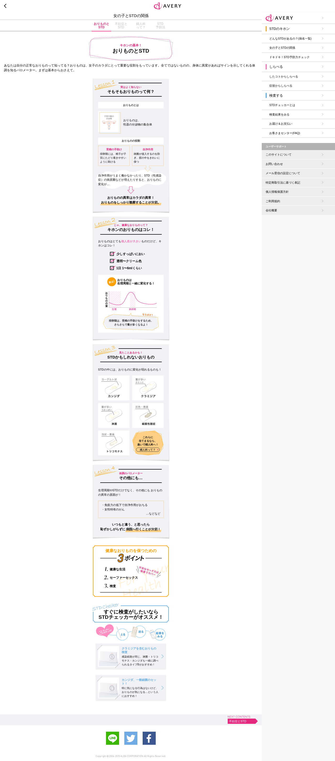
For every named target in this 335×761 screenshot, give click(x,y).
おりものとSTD (101, 25)
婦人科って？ (141, 25)
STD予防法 (160, 25)
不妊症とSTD (121, 25)
